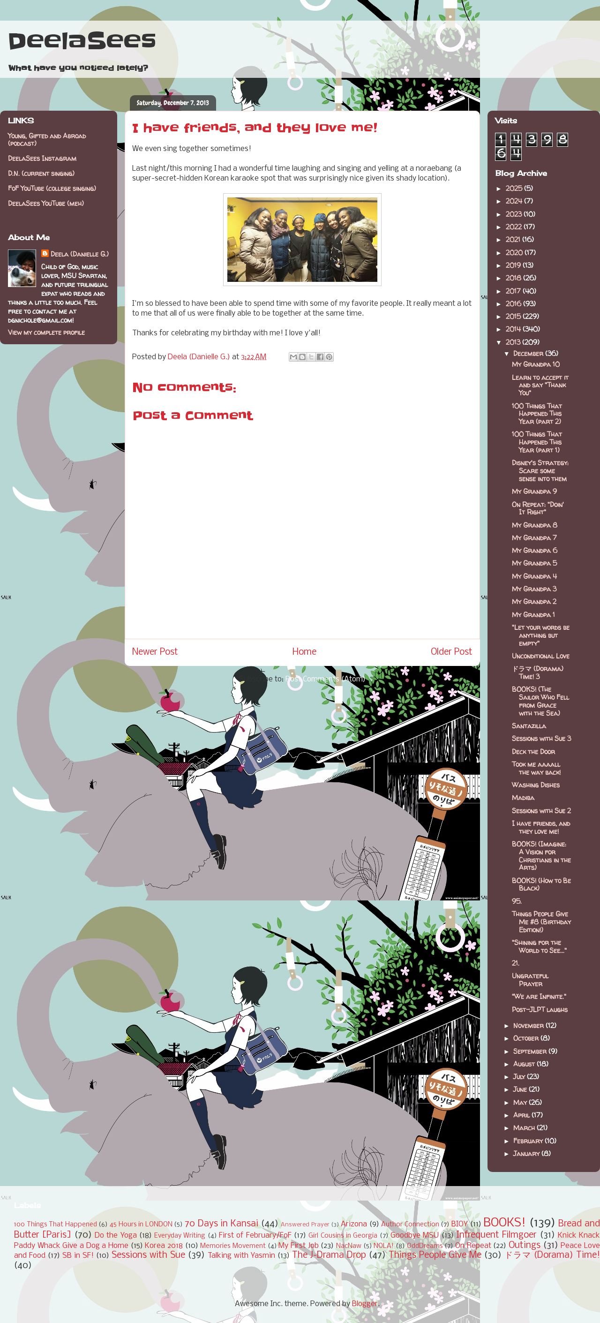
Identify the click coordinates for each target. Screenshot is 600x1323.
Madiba (523, 797)
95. (517, 901)
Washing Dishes (536, 784)
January (527, 1153)
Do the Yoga (116, 1236)
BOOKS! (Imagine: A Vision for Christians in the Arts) (541, 855)
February (529, 1140)
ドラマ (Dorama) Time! (552, 1255)
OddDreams (425, 1246)
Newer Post (155, 652)
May (521, 1102)
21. (515, 963)
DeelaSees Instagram (42, 158)
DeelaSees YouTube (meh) (46, 203)
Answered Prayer (305, 1225)
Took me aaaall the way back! (536, 768)
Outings (524, 1245)
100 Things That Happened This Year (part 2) (537, 413)
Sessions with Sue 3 (541, 738)
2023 (515, 214)
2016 (514, 303)
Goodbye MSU (414, 1236)
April (522, 1115)
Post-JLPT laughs (540, 1009)
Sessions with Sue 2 (541, 810)
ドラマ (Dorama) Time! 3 (537, 672)
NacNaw (348, 1246)
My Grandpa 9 (534, 491)
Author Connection (410, 1224)
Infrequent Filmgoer (496, 1235)
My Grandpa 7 (534, 537)
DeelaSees (82, 41)
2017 (514, 291)
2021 (514, 239)
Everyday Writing (179, 1236)
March (525, 1127)
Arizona (354, 1224)
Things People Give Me (435, 1255)
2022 (515, 226)
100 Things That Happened (55, 1224)
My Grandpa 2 (534, 601)
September (530, 1051)
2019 (514, 265)
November (529, 1025)
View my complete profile (46, 332)
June (521, 1089)
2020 (515, 252)
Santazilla (529, 725)
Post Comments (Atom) (325, 679)
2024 (515, 201)
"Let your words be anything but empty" (541, 635)
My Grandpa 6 (534, 550)
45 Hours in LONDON (141, 1224)
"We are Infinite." (539, 996)
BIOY (459, 1224)
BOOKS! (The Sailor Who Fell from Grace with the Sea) (540, 701)
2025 (515, 188)
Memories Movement (233, 1246)
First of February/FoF (255, 1236)
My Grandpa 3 (534, 588)
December (529, 353)
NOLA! (384, 1246)
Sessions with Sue (148, 1255)
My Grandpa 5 (534, 563)
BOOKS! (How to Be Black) (541, 884)
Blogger (365, 1304)
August (525, 1063)
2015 (514, 316)
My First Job (298, 1246)
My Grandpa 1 (533, 614)
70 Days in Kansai (221, 1224)
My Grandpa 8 (534, 525)
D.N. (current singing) (41, 173)
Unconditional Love (541, 655)
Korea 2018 (164, 1246)
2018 (514, 277)
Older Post (451, 652)
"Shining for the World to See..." (539, 946)
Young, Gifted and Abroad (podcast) (47, 139)
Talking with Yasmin (241, 1256)
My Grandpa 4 (534, 576)
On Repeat (473, 1246)
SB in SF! (78, 1256)
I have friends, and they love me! (541, 827)
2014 (514, 329)
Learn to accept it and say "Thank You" (540, 385)
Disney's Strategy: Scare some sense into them (540, 470)
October (526, 1038)
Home (304, 652)
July (520, 1076)
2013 (514, 342)
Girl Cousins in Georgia (342, 1236)
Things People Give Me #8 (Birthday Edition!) (541, 921)
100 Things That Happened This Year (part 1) (537, 442)
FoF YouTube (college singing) (52, 188)
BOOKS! (504, 1223)
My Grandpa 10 (536, 364)
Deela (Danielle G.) (80, 253)
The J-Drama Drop (329, 1255)
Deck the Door (533, 751)
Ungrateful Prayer (530, 979)
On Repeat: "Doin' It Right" (538, 508)
